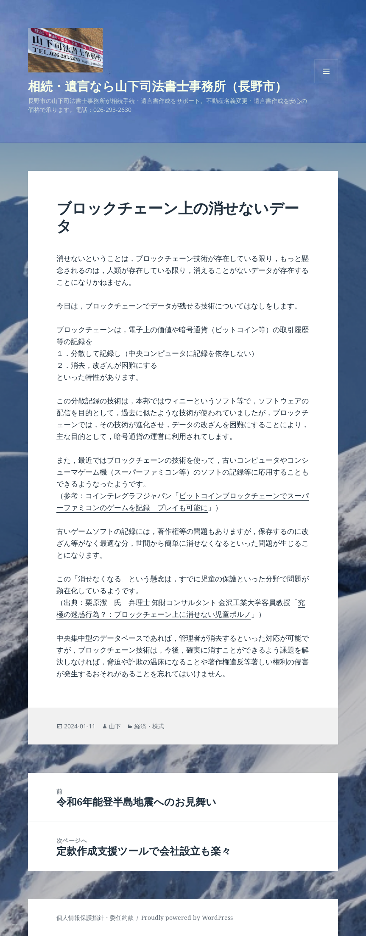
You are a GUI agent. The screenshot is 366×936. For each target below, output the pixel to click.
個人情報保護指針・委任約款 (95, 918)
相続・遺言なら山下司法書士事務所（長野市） (157, 86)
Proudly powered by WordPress (187, 918)
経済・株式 (149, 726)
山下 (115, 726)
